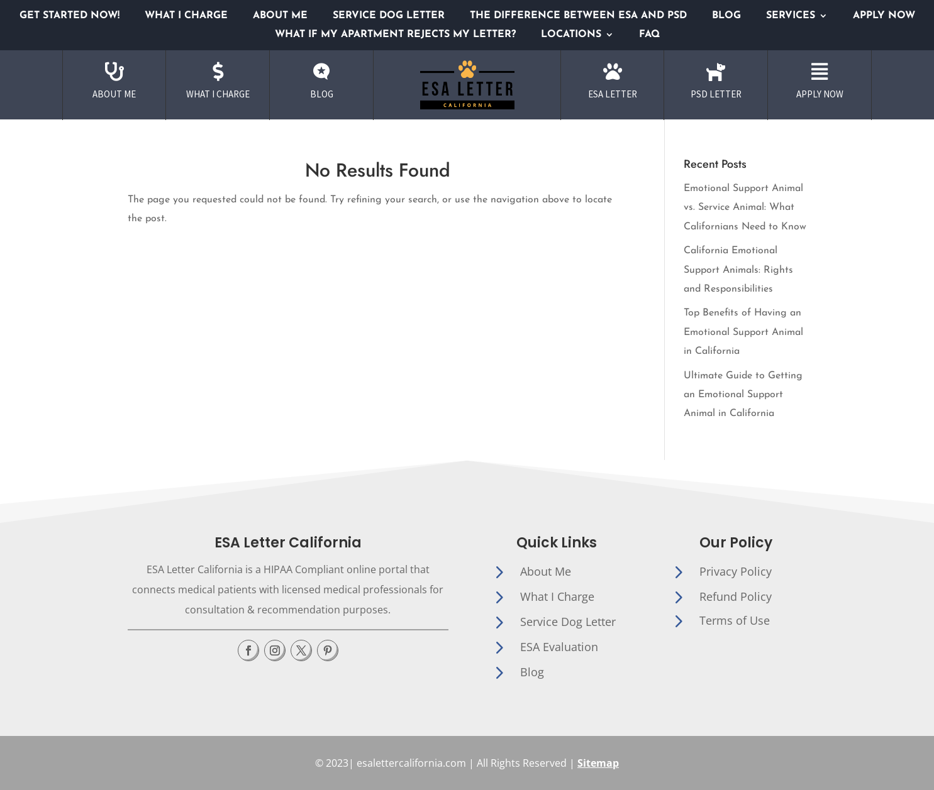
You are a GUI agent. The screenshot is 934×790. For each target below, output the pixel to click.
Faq (649, 35)
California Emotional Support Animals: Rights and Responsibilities (738, 270)
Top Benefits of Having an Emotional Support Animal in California (743, 332)
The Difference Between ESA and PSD (578, 16)
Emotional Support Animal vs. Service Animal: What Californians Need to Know (745, 208)
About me (280, 16)
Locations (571, 35)
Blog (726, 16)
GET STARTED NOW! (69, 16)
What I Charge (186, 16)
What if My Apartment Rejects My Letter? (395, 35)
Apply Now (884, 16)
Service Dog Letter (389, 16)
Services (790, 16)
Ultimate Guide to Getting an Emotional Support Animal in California (743, 395)
